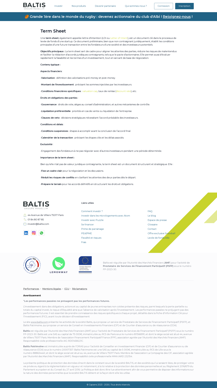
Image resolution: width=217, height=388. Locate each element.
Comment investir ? (92, 211)
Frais (83, 242)
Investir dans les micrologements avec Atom (105, 215)
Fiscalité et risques (91, 238)
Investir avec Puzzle (92, 220)
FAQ (150, 211)
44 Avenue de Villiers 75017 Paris (46, 215)
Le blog (152, 215)
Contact (152, 229)
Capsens (93, 384)
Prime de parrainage (92, 229)
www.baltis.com (39, 322)
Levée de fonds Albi (158, 238)
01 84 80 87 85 (36, 219)
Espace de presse (157, 220)
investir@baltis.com (38, 224)
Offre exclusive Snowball (161, 233)
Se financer (87, 224)
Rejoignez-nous (177, 17)
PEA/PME (86, 233)
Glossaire (152, 224)
